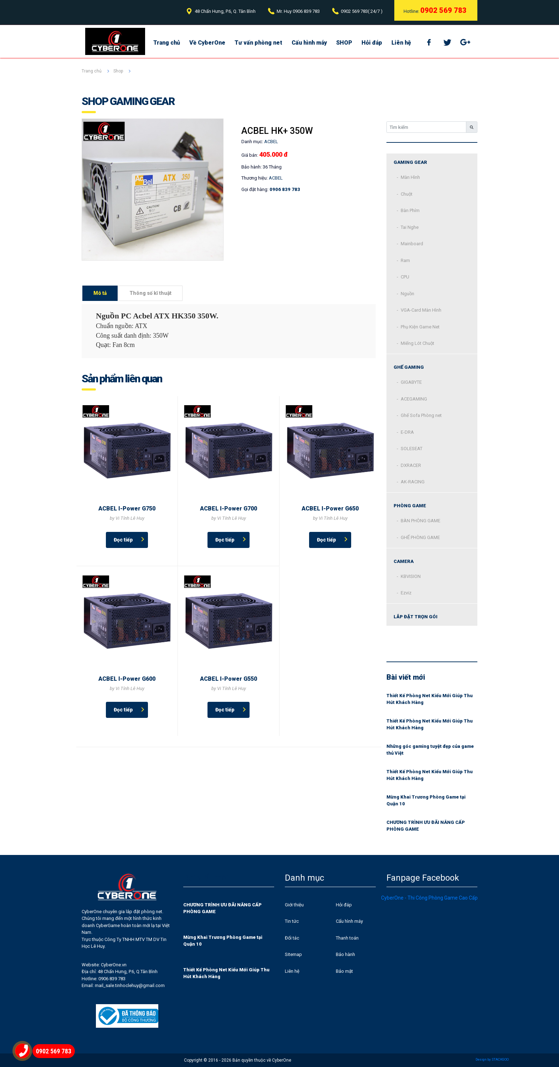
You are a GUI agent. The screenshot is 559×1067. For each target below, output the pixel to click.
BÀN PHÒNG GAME (420, 520)
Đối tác (292, 938)
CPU (405, 277)
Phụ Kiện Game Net (420, 326)
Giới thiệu (294, 904)
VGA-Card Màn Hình (421, 310)
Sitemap (293, 954)
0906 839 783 (306, 11)
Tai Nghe (410, 227)
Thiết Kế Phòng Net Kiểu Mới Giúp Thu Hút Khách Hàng (429, 699)
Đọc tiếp (123, 540)
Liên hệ (401, 42)
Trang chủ (166, 42)
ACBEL (276, 178)
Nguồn (407, 293)
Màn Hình (410, 177)
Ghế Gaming (409, 367)
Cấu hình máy (309, 42)
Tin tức (292, 921)
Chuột (406, 194)
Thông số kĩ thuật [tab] (150, 293)
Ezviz (406, 592)
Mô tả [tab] (100, 293)
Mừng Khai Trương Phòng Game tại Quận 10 (426, 800)
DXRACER (411, 465)
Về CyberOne (207, 42)
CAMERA (404, 561)
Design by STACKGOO (492, 1059)
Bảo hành (345, 954)
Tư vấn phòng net (258, 42)
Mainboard (412, 243)
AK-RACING (413, 481)
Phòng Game (410, 505)
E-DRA (407, 432)
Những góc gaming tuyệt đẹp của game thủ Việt (430, 750)
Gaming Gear (410, 162)
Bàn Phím (410, 210)
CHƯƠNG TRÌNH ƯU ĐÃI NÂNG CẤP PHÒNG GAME (425, 826)
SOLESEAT (411, 448)
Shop (118, 71)
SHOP (344, 42)
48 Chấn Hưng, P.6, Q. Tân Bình (225, 11)
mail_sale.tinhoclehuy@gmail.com (130, 985)
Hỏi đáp (371, 42)
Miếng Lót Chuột (417, 343)
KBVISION (411, 576)
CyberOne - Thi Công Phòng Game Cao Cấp (429, 898)
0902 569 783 (354, 11)
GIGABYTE (411, 382)
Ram (405, 260)
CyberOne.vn (114, 964)
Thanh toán (347, 938)
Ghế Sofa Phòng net (421, 415)
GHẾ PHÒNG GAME (420, 537)
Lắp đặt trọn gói (415, 616)
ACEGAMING (414, 399)
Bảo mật (344, 971)
